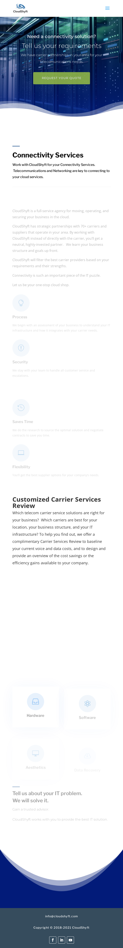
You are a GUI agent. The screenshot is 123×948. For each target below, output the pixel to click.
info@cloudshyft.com (61, 916)
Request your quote (61, 79)
